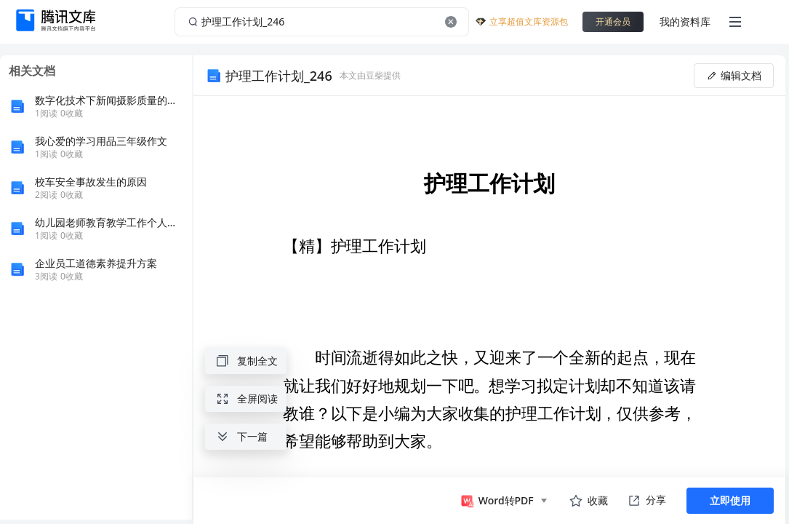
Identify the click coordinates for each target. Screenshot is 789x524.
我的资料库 (685, 21)
